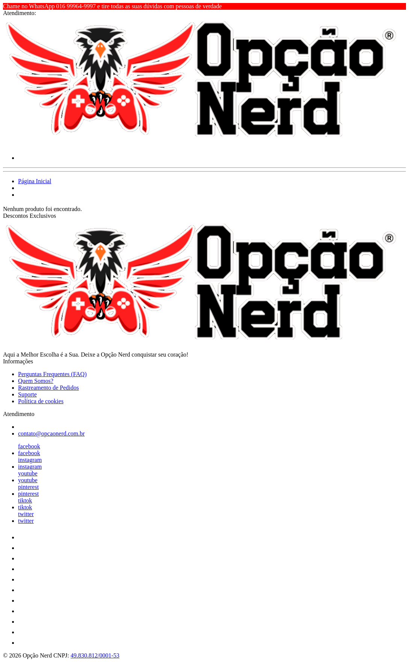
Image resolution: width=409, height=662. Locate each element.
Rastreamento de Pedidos (48, 387)
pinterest (28, 487)
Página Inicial (34, 181)
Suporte (27, 394)
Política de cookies (41, 401)
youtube (28, 473)
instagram (30, 460)
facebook (29, 446)
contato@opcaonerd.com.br (51, 433)
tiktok (25, 500)
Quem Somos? (35, 381)
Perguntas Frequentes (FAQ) (52, 374)
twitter (26, 514)
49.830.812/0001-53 (95, 655)
